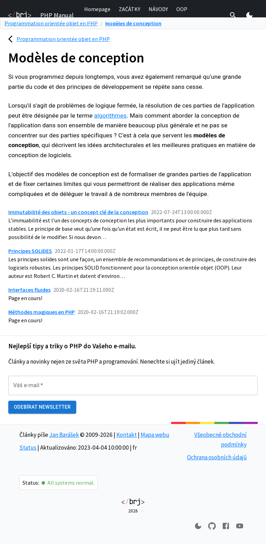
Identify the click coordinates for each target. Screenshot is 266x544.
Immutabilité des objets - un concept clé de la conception (78, 212)
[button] (97, 9)
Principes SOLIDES (30, 250)
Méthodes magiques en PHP (41, 311)
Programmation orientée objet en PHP (63, 38)
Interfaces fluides (29, 289)
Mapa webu (155, 435)
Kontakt (126, 435)
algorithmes (110, 115)
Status (27, 447)
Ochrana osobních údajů (217, 457)
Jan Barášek (64, 435)
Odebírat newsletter (42, 407)
